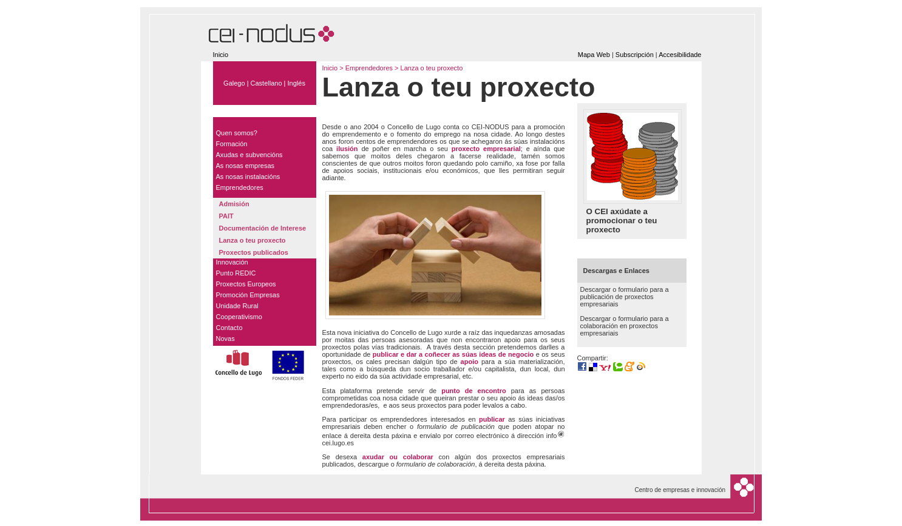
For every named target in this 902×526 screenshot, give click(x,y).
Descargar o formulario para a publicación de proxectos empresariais (624, 297)
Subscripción (634, 54)
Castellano (266, 83)
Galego (234, 83)
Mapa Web (594, 54)
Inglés (296, 83)
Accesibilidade (680, 54)
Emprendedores (370, 68)
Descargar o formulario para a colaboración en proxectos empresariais (624, 326)
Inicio (221, 54)
